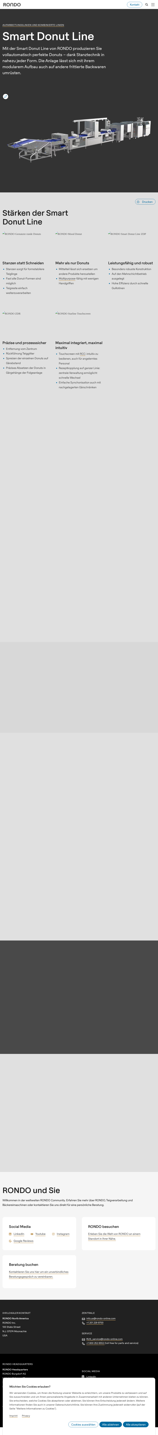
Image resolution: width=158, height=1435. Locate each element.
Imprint (13, 1415)
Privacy (26, 1415)
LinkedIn (19, 1233)
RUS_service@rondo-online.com (104, 1339)
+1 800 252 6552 (95, 1343)
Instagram (63, 1233)
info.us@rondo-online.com (101, 1318)
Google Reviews (23, 1240)
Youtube (40, 1233)
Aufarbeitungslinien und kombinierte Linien (33, 25)
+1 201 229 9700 (94, 1322)
